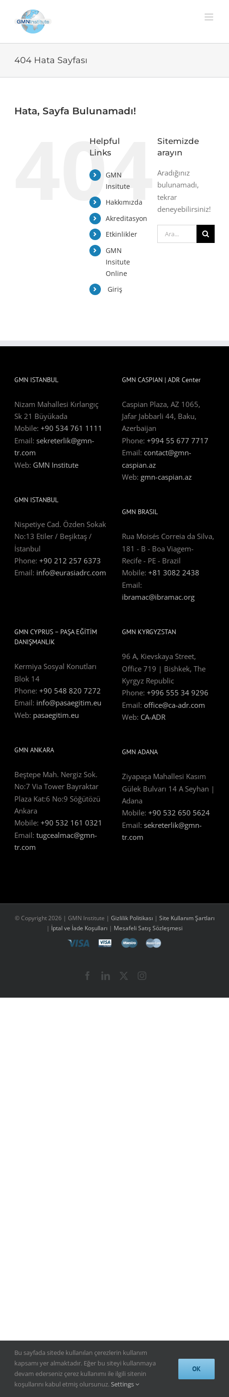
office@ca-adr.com (174, 705)
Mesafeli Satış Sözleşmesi (148, 928)
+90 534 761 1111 (71, 428)
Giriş (114, 289)
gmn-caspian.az (166, 477)
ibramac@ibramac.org (158, 597)
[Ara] (205, 234)
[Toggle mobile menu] (210, 17)
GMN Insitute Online (118, 262)
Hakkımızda (124, 202)
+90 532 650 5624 (179, 812)
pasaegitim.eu (56, 715)
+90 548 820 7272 (70, 690)
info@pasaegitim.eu (68, 702)
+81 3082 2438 (173, 572)
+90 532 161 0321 (71, 822)
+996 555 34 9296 (177, 692)
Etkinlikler (121, 234)
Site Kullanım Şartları (187, 918)
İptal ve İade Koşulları (80, 928)
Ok (196, 1368)
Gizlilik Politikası (132, 918)
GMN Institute (55, 465)
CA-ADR (153, 717)
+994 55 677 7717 (177, 440)
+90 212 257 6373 (70, 560)
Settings (125, 1384)
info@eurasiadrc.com (71, 572)
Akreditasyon (126, 218)
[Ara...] (176, 234)
